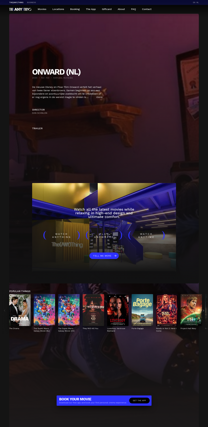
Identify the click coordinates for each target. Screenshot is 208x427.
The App (91, 9)
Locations (58, 9)
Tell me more (102, 256)
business (31, 2)
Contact (147, 9)
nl (198, 2)
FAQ (133, 9)
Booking (75, 9)
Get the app (139, 400)
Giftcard (107, 9)
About (121, 9)
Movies (42, 9)
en (194, 2)
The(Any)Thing (16, 2)
